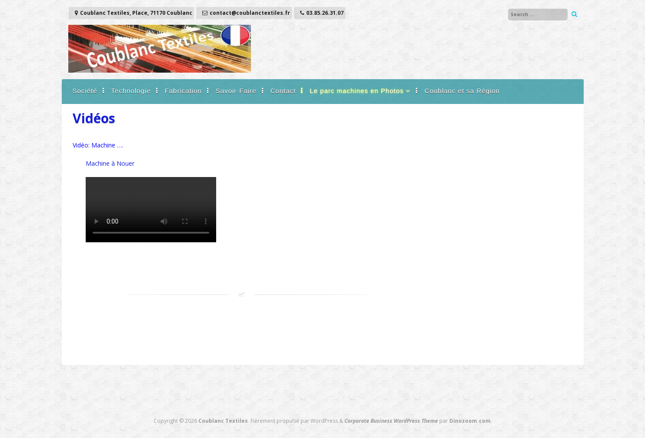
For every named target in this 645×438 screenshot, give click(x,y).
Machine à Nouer (110, 163)
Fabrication (183, 90)
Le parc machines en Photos (357, 90)
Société (85, 90)
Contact (283, 90)
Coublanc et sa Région (462, 90)
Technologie (131, 90)
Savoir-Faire (236, 90)
